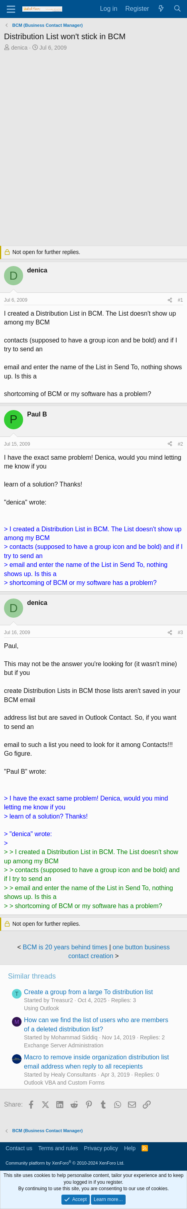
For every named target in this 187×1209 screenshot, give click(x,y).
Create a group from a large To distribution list (88, 992)
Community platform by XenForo (65, 1163)
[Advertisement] (93, 149)
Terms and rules (58, 1148)
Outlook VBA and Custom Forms (64, 1082)
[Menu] (11, 9)
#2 (180, 444)
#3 (180, 632)
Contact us (19, 1148)
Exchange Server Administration (63, 1045)
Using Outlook (41, 1008)
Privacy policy (101, 1148)
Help (130, 1148)
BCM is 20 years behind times (65, 947)
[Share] (170, 300)
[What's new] (161, 8)
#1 (180, 300)
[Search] (177, 8)
